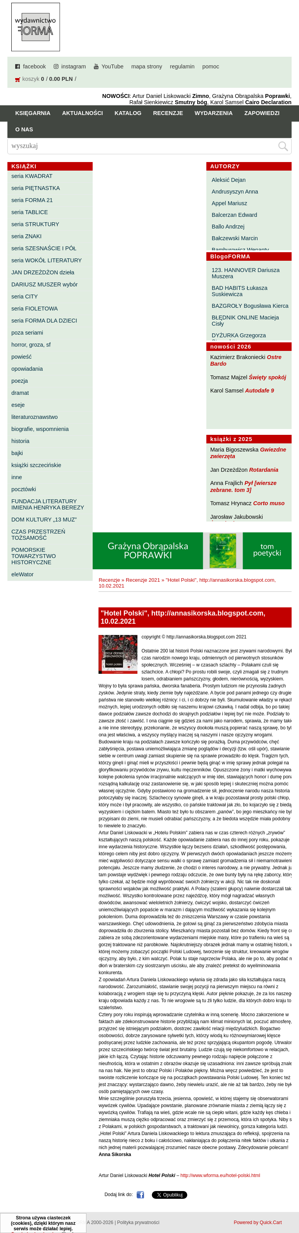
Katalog (127, 113)
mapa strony (146, 66)
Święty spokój (267, 377)
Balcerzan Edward (234, 215)
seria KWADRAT (32, 176)
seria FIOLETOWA (34, 308)
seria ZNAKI (26, 236)
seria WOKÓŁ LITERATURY (46, 260)
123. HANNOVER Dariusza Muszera (246, 273)
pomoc (210, 66)
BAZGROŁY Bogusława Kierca (250, 306)
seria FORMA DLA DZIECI (44, 320)
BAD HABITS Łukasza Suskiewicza (239, 291)
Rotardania (263, 470)
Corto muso (269, 503)
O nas (24, 129)
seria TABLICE (29, 212)
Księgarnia (32, 113)
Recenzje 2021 (143, 580)
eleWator (22, 574)
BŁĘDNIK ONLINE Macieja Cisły (245, 320)
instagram (74, 66)
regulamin (182, 66)
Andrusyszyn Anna (235, 191)
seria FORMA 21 (32, 200)
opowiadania (27, 369)
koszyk (30, 79)
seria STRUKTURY (35, 224)
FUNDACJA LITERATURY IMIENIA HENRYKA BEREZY (47, 504)
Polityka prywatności (138, 1222)
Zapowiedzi (262, 113)
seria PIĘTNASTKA (35, 188)
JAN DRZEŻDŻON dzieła (42, 272)
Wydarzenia (214, 113)
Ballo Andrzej (228, 226)
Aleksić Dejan (229, 180)
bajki (17, 453)
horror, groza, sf (31, 345)
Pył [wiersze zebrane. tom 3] (243, 486)
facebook (34, 66)
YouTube (113, 66)
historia (20, 441)
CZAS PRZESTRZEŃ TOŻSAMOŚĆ (38, 534)
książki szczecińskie (36, 465)
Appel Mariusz (229, 203)
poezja (19, 381)
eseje (18, 405)
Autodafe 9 (259, 390)
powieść (21, 357)
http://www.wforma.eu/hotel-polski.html (220, 1175)
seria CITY (24, 296)
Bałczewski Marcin (235, 238)
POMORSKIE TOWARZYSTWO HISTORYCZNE (33, 556)
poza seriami (27, 333)
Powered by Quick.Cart (257, 1222)
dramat (20, 393)
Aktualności (82, 113)
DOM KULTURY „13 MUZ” (44, 519)
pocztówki (23, 489)
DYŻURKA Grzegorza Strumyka (239, 338)
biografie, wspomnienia (40, 429)
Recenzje (168, 113)
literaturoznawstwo (34, 417)
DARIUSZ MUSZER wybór (44, 284)
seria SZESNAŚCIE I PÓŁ (43, 248)
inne (16, 477)
